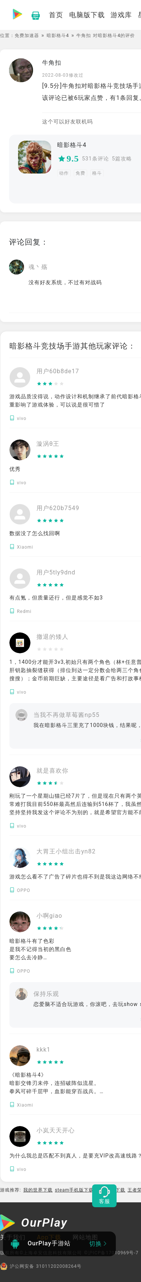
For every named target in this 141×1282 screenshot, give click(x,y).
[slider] (57, 384)
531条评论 (95, 159)
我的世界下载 (38, 1190)
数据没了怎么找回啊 (34, 533)
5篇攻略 (122, 159)
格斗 (97, 173)
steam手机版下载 (74, 1190)
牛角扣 (51, 62)
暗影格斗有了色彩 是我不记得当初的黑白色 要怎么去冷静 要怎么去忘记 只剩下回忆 (40, 957)
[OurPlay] (34, 1223)
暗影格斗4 (58, 35)
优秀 (15, 469)
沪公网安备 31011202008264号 (41, 1266)
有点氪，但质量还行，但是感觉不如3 (56, 598)
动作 (64, 173)
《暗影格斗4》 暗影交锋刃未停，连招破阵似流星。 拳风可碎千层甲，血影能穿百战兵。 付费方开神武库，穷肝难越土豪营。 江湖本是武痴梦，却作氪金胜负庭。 (54, 1091)
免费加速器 (27, 35)
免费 (80, 173)
